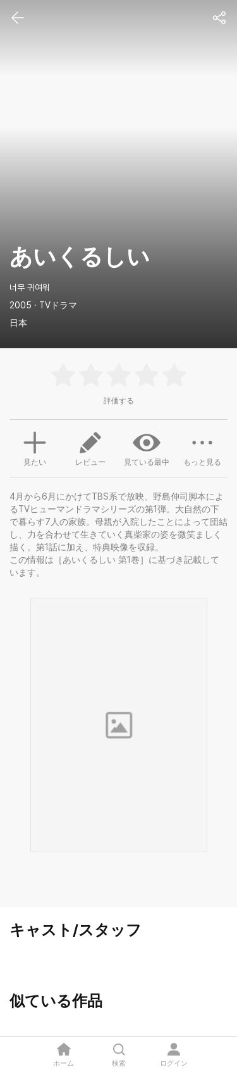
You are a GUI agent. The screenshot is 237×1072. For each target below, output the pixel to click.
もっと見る (202, 448)
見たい (35, 447)
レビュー (90, 448)
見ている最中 (146, 448)
